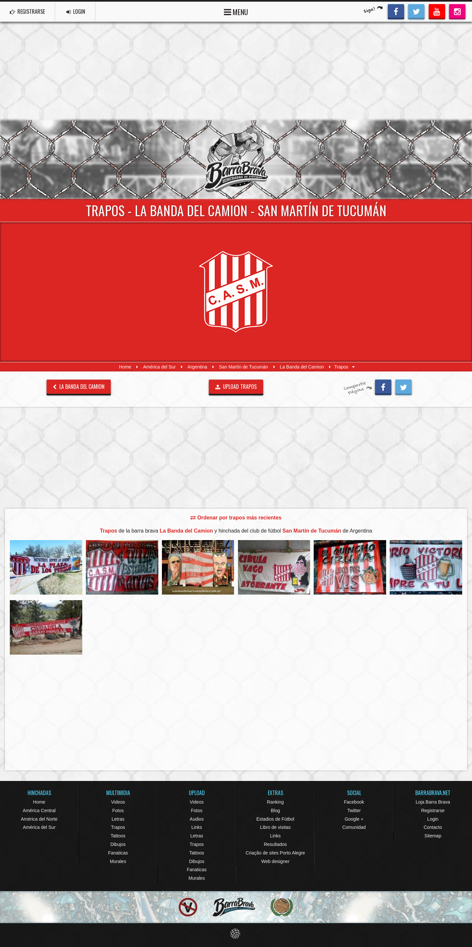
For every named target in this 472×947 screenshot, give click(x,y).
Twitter (354, 810)
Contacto (432, 827)
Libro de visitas (275, 827)
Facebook (354, 802)
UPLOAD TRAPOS (236, 386)
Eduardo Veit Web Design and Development (236, 933)
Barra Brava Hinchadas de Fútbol (236, 159)
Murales (118, 861)
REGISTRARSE (27, 11)
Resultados (275, 844)
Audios (197, 819)
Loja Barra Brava (433, 802)
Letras (118, 819)
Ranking (275, 802)
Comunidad (354, 827)
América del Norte (39, 819)
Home (125, 366)
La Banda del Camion (302, 366)
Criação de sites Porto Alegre (275, 852)
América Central (39, 810)
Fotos (118, 810)
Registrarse (433, 810)
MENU (236, 11)
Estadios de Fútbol (275, 819)
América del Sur (159, 366)
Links (196, 827)
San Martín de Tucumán (243, 366)
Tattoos (117, 835)
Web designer (275, 861)
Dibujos (118, 844)
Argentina (197, 366)
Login (432, 819)
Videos (118, 802)
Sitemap (432, 835)
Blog (275, 810)
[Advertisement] (236, 71)
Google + (353, 819)
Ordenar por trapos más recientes (235, 517)
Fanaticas (118, 852)
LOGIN (75, 11)
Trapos (118, 827)
